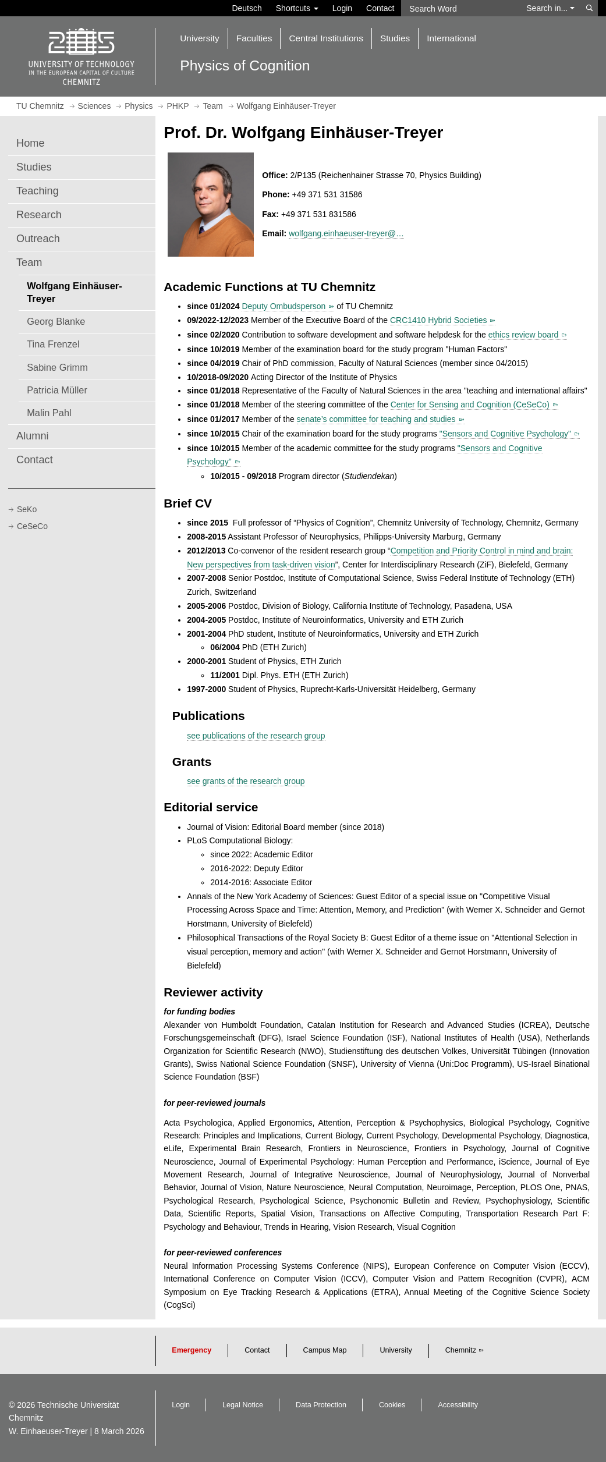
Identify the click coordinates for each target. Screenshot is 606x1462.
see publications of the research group (256, 735)
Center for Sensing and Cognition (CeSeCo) (470, 404)
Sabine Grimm (57, 367)
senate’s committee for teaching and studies (376, 419)
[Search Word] (460, 8)
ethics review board (523, 334)
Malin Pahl (49, 412)
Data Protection (321, 1405)
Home (30, 143)
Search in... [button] (550, 8)
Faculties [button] (254, 38)
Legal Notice (242, 1405)
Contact (380, 8)
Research (39, 215)
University (396, 1350)
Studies (34, 167)
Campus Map (325, 1350)
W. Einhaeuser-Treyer (48, 1431)
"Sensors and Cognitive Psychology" (505, 433)
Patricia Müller (57, 390)
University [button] (199, 38)
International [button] (451, 38)
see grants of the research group (245, 781)
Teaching (37, 191)
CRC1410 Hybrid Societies (438, 320)
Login (342, 8)
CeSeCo (32, 526)
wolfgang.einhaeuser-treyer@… (346, 233)
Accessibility (458, 1405)
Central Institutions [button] (326, 38)
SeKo (27, 509)
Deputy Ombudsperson (283, 306)
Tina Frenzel (53, 344)
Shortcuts (297, 8)
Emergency (191, 1350)
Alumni (32, 436)
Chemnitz (460, 1350)
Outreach (38, 238)
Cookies (392, 1405)
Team (29, 262)
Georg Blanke (56, 321)
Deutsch (246, 8)
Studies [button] (395, 38)
